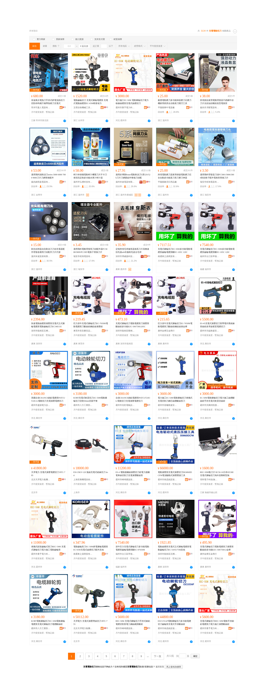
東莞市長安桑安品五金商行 (83, 331)
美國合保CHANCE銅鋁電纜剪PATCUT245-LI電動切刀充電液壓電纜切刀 (48, 399)
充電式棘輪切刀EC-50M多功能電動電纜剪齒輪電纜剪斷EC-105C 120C (175, 250)
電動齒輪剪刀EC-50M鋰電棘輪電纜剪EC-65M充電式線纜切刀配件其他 (90, 548)
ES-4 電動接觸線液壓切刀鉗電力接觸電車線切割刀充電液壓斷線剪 (133, 474)
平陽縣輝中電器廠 (166, 107)
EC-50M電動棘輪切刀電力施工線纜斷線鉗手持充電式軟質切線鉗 (217, 399)
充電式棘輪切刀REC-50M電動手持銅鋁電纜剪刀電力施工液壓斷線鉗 (217, 622)
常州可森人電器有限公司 (40, 107)
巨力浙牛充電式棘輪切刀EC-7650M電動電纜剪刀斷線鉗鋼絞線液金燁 (175, 325)
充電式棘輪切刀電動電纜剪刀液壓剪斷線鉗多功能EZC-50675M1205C (132, 325)
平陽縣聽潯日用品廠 (167, 182)
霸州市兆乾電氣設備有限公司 (125, 405)
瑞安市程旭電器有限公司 (209, 182)
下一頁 (157, 656)
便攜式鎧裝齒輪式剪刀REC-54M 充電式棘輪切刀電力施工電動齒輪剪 (48, 548)
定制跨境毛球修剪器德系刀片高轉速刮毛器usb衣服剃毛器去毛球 (132, 250)
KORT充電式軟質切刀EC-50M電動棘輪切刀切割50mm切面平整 (90, 399)
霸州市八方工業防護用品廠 (83, 405)
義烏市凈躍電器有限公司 (209, 107)
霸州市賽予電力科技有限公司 (125, 107)
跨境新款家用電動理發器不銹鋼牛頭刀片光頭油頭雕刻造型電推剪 (217, 102)
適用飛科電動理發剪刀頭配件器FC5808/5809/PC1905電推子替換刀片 (90, 250)
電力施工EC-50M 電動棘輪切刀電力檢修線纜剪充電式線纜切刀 (132, 102)
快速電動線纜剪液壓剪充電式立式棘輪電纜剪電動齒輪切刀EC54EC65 (48, 325)
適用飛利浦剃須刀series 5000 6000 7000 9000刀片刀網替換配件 (48, 176)
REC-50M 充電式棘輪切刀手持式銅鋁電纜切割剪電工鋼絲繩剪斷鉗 (133, 622)
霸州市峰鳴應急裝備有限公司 (125, 479)
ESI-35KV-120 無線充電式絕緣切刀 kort (90, 474)
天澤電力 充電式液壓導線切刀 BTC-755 (90, 622)
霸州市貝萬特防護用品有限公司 (209, 405)
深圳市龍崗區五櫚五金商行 (40, 331)
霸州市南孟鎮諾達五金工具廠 (167, 479)
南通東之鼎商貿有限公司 (167, 256)
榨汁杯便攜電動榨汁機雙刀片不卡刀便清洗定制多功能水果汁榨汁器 (90, 176)
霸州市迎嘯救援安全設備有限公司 (167, 405)
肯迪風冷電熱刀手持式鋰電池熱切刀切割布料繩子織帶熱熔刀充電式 (48, 102)
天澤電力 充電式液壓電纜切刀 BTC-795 (48, 474)
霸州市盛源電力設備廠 (40, 405)
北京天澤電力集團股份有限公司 (40, 479)
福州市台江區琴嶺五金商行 (209, 256)
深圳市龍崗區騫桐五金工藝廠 (125, 331)
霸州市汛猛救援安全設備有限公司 (209, 331)
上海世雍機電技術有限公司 (83, 479)
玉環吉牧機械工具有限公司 (83, 107)
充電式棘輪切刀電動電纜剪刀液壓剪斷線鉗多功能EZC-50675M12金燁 (217, 548)
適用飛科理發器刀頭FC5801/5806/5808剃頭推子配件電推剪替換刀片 (217, 176)
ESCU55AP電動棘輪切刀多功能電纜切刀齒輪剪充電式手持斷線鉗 (174, 622)
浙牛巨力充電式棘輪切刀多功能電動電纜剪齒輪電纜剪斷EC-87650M (132, 548)
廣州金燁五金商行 (166, 331)
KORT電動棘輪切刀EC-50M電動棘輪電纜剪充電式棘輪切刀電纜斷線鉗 (48, 622)
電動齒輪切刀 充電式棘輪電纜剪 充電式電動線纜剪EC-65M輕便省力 (90, 102)
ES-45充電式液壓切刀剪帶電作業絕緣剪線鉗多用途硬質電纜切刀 (217, 325)
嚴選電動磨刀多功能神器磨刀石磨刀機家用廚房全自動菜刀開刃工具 (174, 102)
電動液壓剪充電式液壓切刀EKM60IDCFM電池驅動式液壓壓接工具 (175, 474)
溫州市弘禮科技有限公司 (83, 182)
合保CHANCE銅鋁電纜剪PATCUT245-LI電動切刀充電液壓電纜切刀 (133, 399)
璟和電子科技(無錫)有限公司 (209, 479)
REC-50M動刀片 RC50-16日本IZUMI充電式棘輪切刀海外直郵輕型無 (217, 474)
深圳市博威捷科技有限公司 (125, 256)
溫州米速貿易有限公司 (40, 256)
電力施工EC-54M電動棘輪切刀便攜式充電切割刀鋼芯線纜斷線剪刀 (175, 399)
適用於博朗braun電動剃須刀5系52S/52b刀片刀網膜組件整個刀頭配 (133, 176)
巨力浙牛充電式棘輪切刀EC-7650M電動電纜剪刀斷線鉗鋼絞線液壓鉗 (90, 325)
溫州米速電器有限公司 (125, 182)
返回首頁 (160, 666)
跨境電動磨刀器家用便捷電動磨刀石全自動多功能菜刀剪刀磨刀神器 (174, 176)
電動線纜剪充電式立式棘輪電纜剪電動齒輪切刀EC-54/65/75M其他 (174, 548)
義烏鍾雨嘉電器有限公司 (40, 182)
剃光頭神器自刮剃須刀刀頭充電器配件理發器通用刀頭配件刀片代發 (48, 250)
